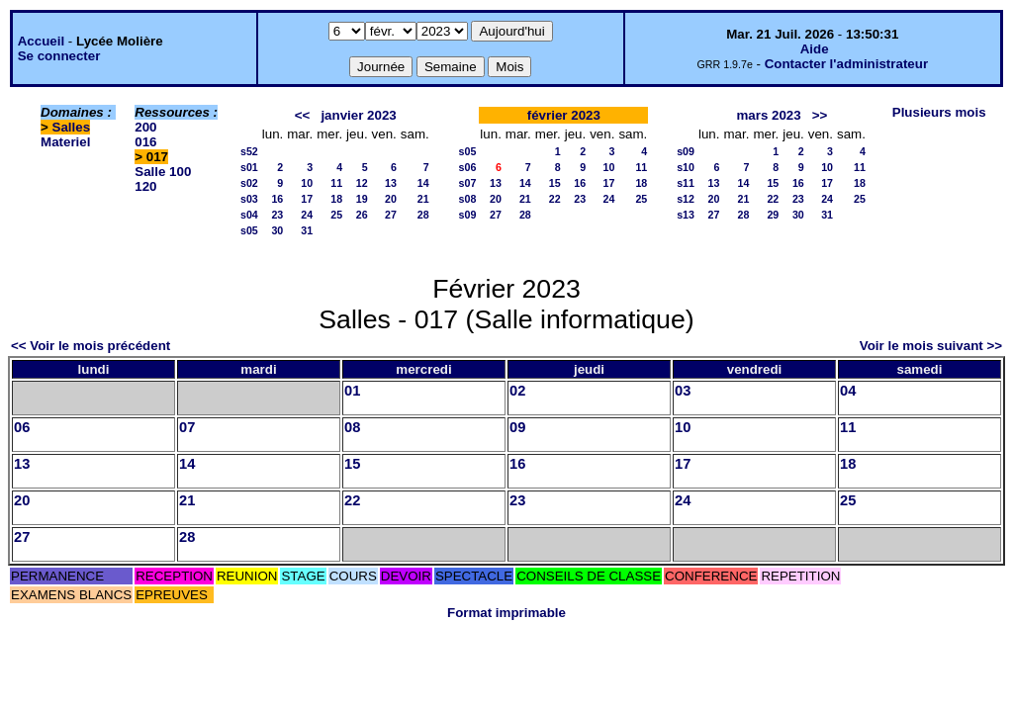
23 (277, 215)
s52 (249, 151)
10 (307, 183)
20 (391, 199)
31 (307, 230)
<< (303, 115)
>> (820, 115)
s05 (249, 230)
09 (517, 427)
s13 (685, 215)
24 (307, 215)
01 (352, 391)
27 (391, 215)
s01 (249, 167)
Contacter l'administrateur (846, 63)
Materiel (65, 141)
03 (683, 391)
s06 (468, 167)
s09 (468, 215)
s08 (468, 199)
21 (423, 199)
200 (145, 127)
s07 (468, 183)
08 (352, 427)
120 (145, 186)
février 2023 (563, 115)
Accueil (41, 41)
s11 (685, 183)
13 (391, 183)
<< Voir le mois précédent (90, 345)
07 (187, 427)
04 (848, 391)
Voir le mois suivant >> (931, 345)
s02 (249, 183)
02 (517, 391)
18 (336, 199)
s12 (685, 199)
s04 (249, 215)
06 (22, 427)
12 (362, 183)
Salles (71, 127)
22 (555, 199)
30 (277, 230)
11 (336, 183)
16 (277, 199)
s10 (685, 167)
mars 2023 (768, 115)
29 (773, 215)
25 (336, 215)
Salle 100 (163, 171)
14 (423, 183)
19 (362, 199)
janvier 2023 (358, 115)
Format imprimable (506, 612)
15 (555, 183)
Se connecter (59, 55)
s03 (249, 199)
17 (307, 199)
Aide (814, 49)
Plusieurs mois (939, 112)
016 (145, 141)
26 (362, 215)
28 (423, 215)
